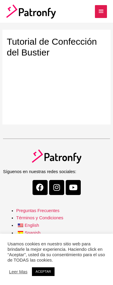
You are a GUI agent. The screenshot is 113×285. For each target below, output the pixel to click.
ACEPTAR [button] (43, 271)
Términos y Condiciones (39, 217)
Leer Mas (18, 271)
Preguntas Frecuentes (37, 210)
